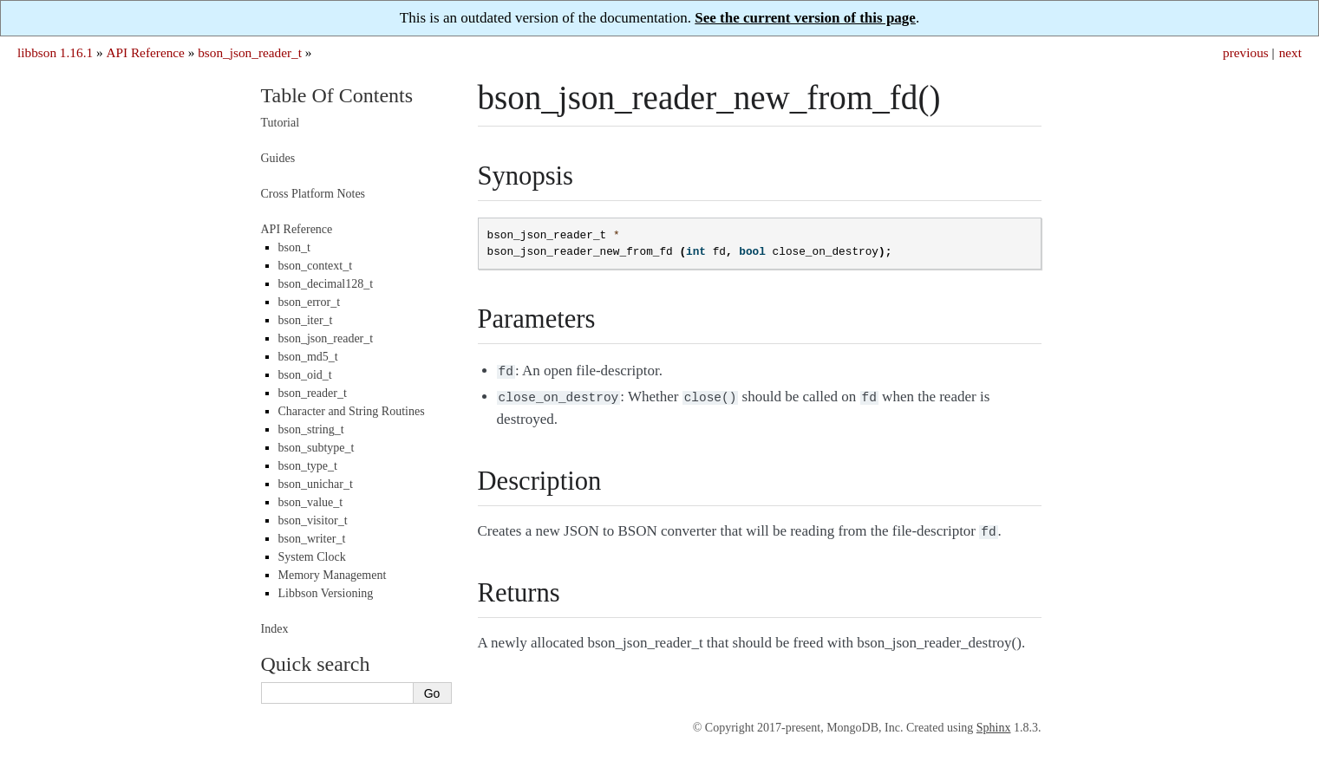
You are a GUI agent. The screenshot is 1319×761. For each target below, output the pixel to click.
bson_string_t (311, 429)
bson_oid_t (305, 374)
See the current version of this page (805, 18)
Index (275, 628)
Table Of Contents (337, 95)
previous (1246, 52)
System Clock (312, 556)
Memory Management (332, 575)
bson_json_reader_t (250, 52)
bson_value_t (310, 502)
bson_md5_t (308, 356)
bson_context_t (315, 265)
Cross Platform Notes (313, 193)
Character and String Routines (351, 411)
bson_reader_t (312, 393)
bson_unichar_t (315, 484)
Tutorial (280, 122)
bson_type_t (307, 465)
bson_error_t (309, 302)
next (1290, 52)
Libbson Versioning (326, 593)
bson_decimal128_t (326, 283)
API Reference (145, 52)
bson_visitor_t (313, 520)
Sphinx (993, 727)
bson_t (294, 247)
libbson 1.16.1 (55, 52)
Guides (278, 158)
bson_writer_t (312, 538)
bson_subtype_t (316, 447)
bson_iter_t (305, 320)
